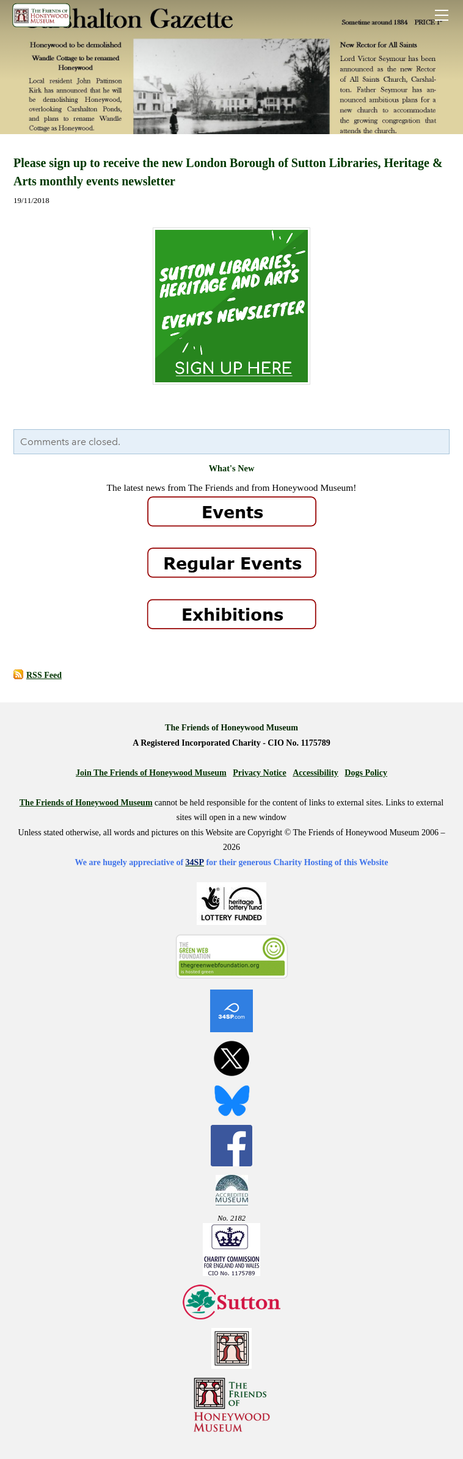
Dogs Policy (366, 772)
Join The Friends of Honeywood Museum (151, 772)
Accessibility (315, 772)
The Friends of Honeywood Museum (86, 802)
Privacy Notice (259, 772)
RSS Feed (44, 675)
